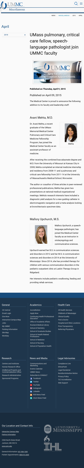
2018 (6, 32)
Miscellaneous (41, 4)
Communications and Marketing (38, 362)
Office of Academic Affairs (40, 319)
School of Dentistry (37, 325)
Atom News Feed (38, 395)
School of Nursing (37, 340)
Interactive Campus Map (11, 317)
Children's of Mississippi (67, 311)
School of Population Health (40, 343)
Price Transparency (65, 324)
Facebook (35, 376)
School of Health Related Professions (39, 333)
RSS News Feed (37, 392)
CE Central (6, 307)
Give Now (5, 314)
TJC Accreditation (65, 377)
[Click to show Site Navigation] (81, 3)
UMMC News (35, 369)
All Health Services (65, 307)
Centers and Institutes (10, 361)
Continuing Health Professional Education (42, 315)
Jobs (4, 320)
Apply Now (34, 311)
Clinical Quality (63, 314)
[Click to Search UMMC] (76, 3)
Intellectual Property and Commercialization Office (11, 368)
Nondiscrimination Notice (67, 371)
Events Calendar (36, 366)
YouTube (35, 382)
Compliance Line (64, 361)
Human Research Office (11, 364)
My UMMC (6, 324)
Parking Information (10, 327)
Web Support (63, 380)
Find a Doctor (63, 317)
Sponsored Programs (10, 376)
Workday (5, 333)
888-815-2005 (24, 452)
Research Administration (11, 373)
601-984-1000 (23, 449)
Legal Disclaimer (64, 367)
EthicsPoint (62, 364)
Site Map (5, 330)
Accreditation (35, 307)
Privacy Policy (63, 374)
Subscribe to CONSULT (38, 373)
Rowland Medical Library (39, 322)
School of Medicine (37, 337)
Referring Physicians (66, 327)
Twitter (34, 379)
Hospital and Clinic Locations (69, 320)
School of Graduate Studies (40, 329)
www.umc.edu (7, 443)
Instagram (35, 386)
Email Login (6, 311)
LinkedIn (35, 389)
